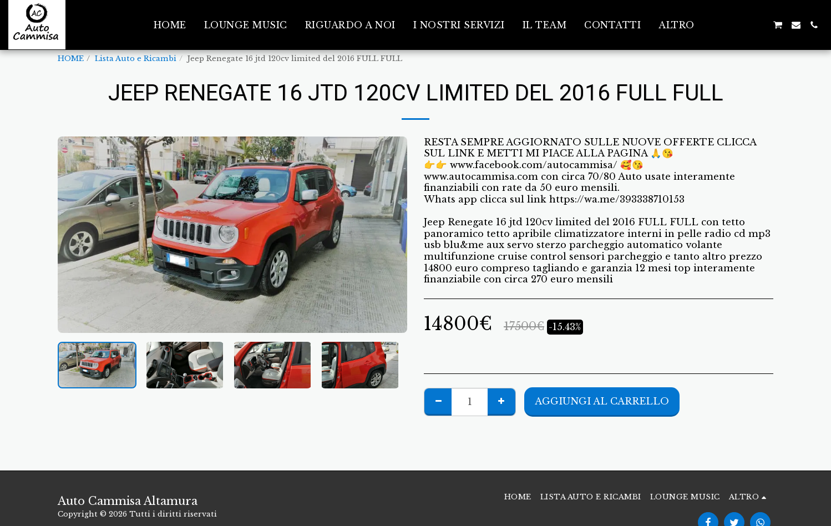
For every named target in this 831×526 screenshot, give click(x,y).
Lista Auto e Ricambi (135, 58)
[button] (724, 25)
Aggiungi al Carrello (602, 401)
